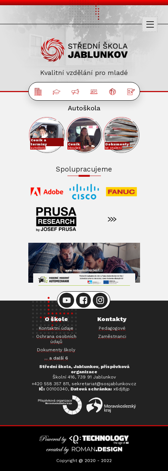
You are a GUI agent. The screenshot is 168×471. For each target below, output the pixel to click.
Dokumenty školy (56, 349)
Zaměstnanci (112, 336)
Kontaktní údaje (56, 328)
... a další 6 (56, 358)
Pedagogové (112, 328)
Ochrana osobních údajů (56, 339)
